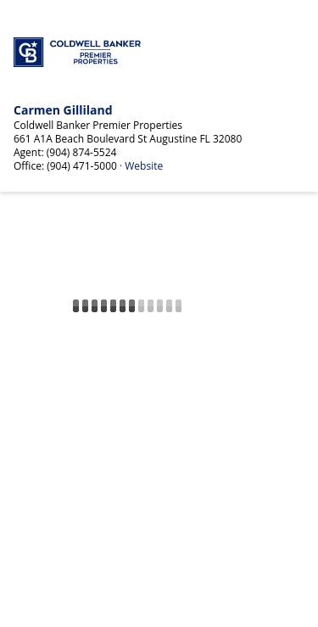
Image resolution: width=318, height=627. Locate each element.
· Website (141, 166)
